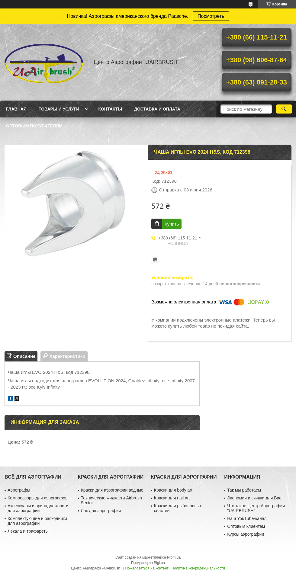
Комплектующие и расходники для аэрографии (37, 521)
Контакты (110, 109)
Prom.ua (174, 557)
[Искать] (284, 109)
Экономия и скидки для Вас (254, 497)
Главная (16, 109)
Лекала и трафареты (28, 531)
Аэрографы (19, 490)
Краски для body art (173, 490)
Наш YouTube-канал (247, 518)
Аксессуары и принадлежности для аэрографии (38, 508)
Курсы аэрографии (245, 534)
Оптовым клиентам (246, 526)
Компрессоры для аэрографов (37, 497)
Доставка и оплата (157, 109)
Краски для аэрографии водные (112, 490)
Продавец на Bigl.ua (148, 563)
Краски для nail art (172, 497)
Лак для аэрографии (101, 510)
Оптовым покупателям (34, 125)
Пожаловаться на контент (146, 568)
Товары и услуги (59, 109)
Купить (172, 223)
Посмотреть (211, 16)
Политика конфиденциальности (198, 568)
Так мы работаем (244, 490)
